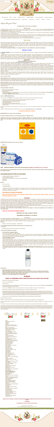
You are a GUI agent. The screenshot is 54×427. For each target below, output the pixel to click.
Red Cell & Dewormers (9, 342)
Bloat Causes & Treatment (10, 353)
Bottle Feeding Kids (8, 373)
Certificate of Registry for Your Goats (11, 376)
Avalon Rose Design (33, 406)
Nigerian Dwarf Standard (9, 327)
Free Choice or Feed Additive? (10, 395)
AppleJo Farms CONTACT (10, 321)
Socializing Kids (8, 384)
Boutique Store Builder (24, 406)
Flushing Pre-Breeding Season (10, 391)
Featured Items (31, 19)
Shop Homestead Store (39, 17)
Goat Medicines (8, 351)
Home (6, 320)
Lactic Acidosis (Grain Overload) (11, 362)
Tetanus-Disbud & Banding (10, 381)
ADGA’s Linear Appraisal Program (11, 377)
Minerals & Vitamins (8, 347)
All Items (48, 19)
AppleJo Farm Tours (21, 17)
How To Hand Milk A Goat (9, 372)
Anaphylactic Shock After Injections (11, 388)
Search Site (7, 322)
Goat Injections (8, 350)
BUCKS (14, 17)
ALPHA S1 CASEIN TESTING (10, 365)
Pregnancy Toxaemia (9, 358)
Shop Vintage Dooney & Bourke (10, 345)
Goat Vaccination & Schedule (10, 331)
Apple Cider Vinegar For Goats (10, 349)
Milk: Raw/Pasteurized (9, 370)
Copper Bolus (7, 394)
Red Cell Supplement (9, 341)
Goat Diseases (8, 330)
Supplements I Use (8, 396)
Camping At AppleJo (30, 17)
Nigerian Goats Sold (48, 17)
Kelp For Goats (8, 344)
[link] (6, 52)
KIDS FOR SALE (5, 17)
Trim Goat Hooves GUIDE (9, 329)
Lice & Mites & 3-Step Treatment (11, 339)
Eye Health (7, 385)
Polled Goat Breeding (9, 392)
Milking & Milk (7, 366)
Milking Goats (7, 374)
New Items (38, 19)
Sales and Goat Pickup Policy (10, 354)
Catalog (6, 323)
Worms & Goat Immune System (10, 393)
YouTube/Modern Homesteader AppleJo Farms (12, 19)
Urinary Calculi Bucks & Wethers (11, 332)
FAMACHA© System (9, 343)
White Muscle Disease (9, 363)
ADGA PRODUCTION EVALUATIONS (9, 379)
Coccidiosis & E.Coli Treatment (10, 338)
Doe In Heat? (7, 355)
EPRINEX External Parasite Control (11, 340)
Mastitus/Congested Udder (10, 371)
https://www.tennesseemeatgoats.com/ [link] (24, 62)
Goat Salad (7, 387)
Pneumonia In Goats (9, 348)
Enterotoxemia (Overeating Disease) (11, 383)
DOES (10, 17)
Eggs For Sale (24, 19)
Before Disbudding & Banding (10, 380)
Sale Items (43, 19)
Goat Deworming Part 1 (9, 335)
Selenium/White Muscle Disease (11, 386)
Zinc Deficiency (8, 352)
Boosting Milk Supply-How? (10, 367)
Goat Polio (7, 364)
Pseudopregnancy (8, 389)
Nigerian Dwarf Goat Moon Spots (11, 328)
